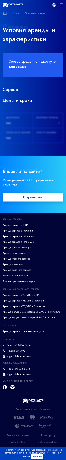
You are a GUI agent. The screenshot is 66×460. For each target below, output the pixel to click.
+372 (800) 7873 (16, 350)
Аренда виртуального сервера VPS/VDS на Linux (29, 317)
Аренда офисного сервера (17, 270)
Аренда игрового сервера (16, 258)
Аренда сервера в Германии (18, 230)
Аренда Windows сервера (17, 247)
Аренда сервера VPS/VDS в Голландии (24, 306)
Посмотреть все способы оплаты (33, 409)
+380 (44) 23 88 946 (18, 369)
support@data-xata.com (19, 356)
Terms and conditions (18, 435)
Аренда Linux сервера (14, 253)
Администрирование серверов (19, 281)
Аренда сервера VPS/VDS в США (21, 295)
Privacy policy (48, 435)
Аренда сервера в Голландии (18, 242)
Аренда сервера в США (15, 225)
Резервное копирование (16, 275)
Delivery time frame (48, 442)
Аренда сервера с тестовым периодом (23, 331)
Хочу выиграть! (33, 197)
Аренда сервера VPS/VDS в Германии (23, 300)
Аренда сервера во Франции (18, 236)
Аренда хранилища (13, 264)
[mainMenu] (61, 4)
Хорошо (37, 456)
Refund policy (18, 442)
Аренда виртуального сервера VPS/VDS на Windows (31, 312)
